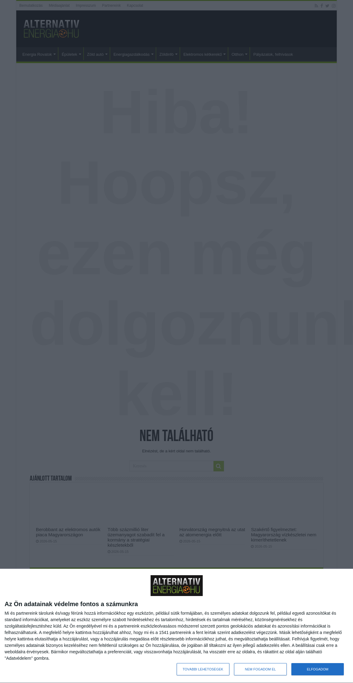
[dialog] (176, 626)
